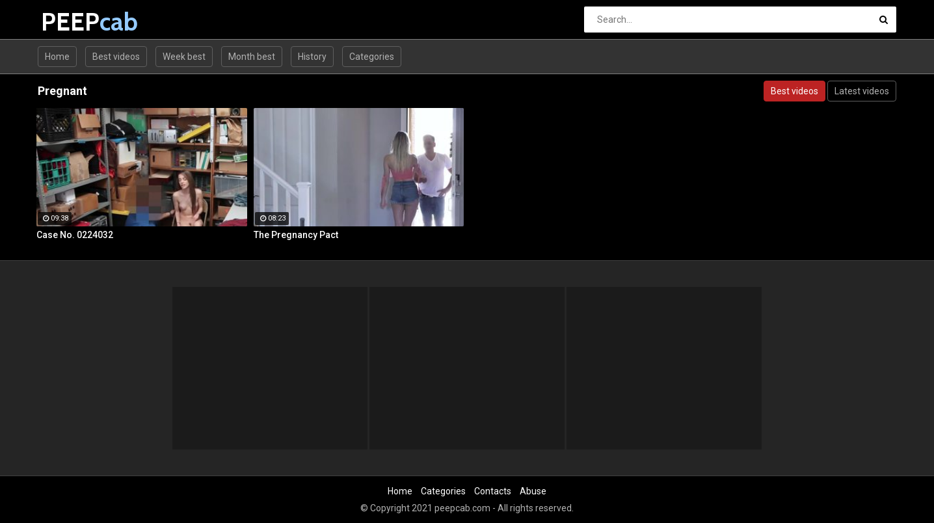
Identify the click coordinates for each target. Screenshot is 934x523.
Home (57, 56)
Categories (371, 56)
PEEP (75, 22)
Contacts (492, 491)
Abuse (533, 491)
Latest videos (861, 91)
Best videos (116, 56)
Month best (251, 56)
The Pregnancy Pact (296, 235)
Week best (184, 56)
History (312, 56)
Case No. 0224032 (74, 235)
